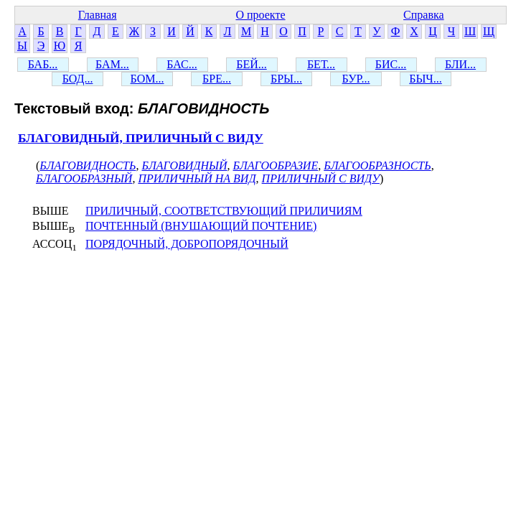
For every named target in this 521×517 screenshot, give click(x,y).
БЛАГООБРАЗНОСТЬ (377, 165)
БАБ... (43, 64)
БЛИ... (460, 64)
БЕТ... (321, 64)
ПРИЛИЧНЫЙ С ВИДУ (321, 178)
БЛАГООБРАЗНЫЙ (84, 178)
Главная (97, 15)
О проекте (260, 15)
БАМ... (112, 64)
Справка (423, 15)
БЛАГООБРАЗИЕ (276, 165)
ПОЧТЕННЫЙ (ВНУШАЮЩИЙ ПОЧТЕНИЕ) (200, 226)
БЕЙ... (251, 64)
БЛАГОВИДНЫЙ (184, 165)
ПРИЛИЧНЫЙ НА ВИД (196, 178)
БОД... (77, 79)
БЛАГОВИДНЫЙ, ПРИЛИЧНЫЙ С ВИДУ (140, 138)
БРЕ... (216, 79)
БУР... (356, 79)
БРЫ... (286, 79)
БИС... (390, 64)
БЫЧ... (425, 79)
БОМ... (147, 79)
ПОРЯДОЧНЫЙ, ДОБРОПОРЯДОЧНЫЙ (186, 244)
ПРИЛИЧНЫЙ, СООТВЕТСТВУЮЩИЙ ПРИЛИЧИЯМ (223, 211)
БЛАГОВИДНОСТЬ (87, 165)
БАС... (181, 64)
